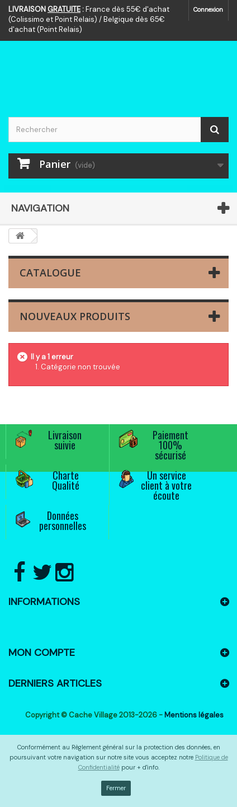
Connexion (208, 9)
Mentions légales (194, 715)
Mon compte (41, 652)
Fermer (116, 788)
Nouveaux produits (75, 316)
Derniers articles (55, 683)
